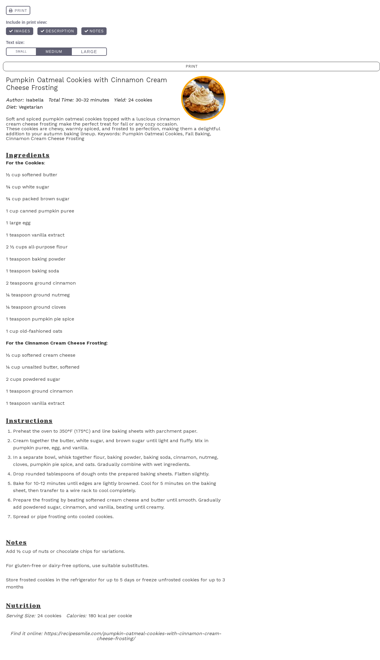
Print (192, 66)
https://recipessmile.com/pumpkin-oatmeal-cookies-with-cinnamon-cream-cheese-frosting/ (132, 636)
